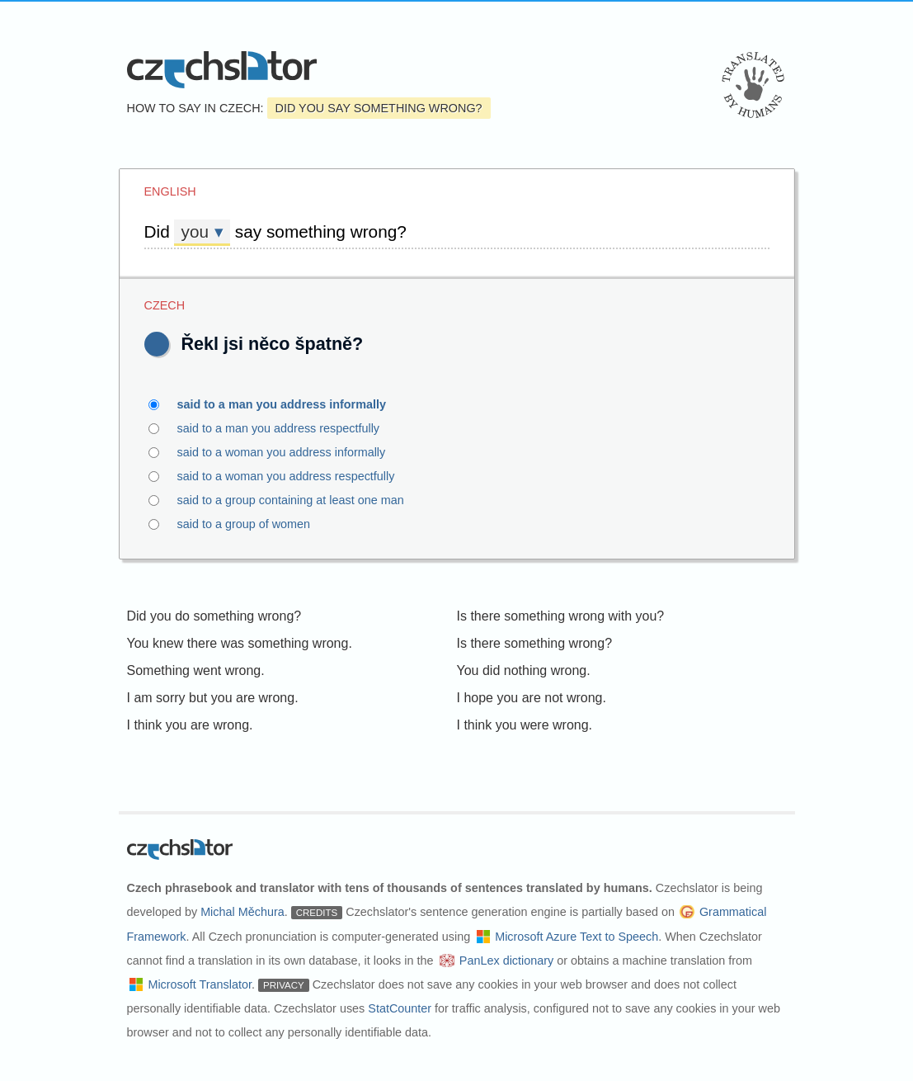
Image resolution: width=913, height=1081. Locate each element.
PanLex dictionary (506, 960)
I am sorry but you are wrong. (213, 698)
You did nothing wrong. (524, 670)
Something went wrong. (196, 670)
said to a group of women (253, 524)
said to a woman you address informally (291, 452)
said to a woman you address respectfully (295, 476)
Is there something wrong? (535, 643)
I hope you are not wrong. (531, 698)
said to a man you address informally (291, 404)
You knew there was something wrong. (239, 643)
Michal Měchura (242, 911)
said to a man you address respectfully (288, 428)
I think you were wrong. (525, 725)
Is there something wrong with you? (561, 616)
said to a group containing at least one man (300, 500)
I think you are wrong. (190, 725)
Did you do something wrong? (214, 616)
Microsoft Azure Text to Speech (576, 936)
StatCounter (399, 1008)
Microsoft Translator (200, 984)
